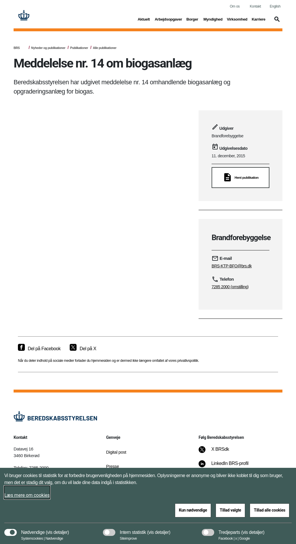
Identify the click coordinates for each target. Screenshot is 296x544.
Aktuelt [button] (144, 18)
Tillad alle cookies (269, 510)
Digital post (116, 452)
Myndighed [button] (213, 18)
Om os (235, 6)
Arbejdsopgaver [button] (168, 18)
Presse (112, 466)
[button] (276, 22)
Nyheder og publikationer (48, 48)
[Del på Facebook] (39, 348)
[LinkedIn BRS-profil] (227, 466)
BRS (17, 48)
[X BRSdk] (218, 452)
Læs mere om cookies (27, 495)
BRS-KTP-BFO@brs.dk (232, 266)
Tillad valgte (230, 510)
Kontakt (255, 6)
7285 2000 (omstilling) (230, 286)
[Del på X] (83, 348)
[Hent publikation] (240, 177)
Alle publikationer (104, 48)
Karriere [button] (258, 18)
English (275, 6)
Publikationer (79, 48)
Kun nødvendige (193, 510)
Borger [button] (192, 18)
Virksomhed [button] (237, 18)
